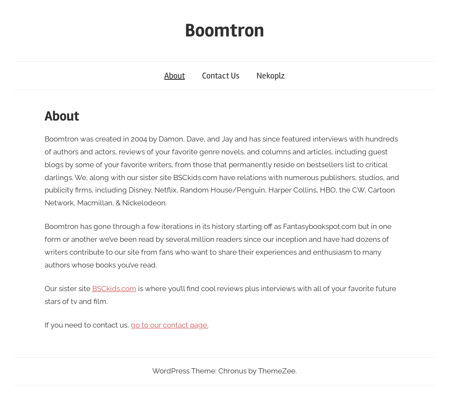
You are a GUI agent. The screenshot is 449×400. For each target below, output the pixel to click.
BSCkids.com (114, 288)
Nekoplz (270, 75)
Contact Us (220, 75)
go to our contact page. (169, 325)
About (174, 75)
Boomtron (224, 30)
